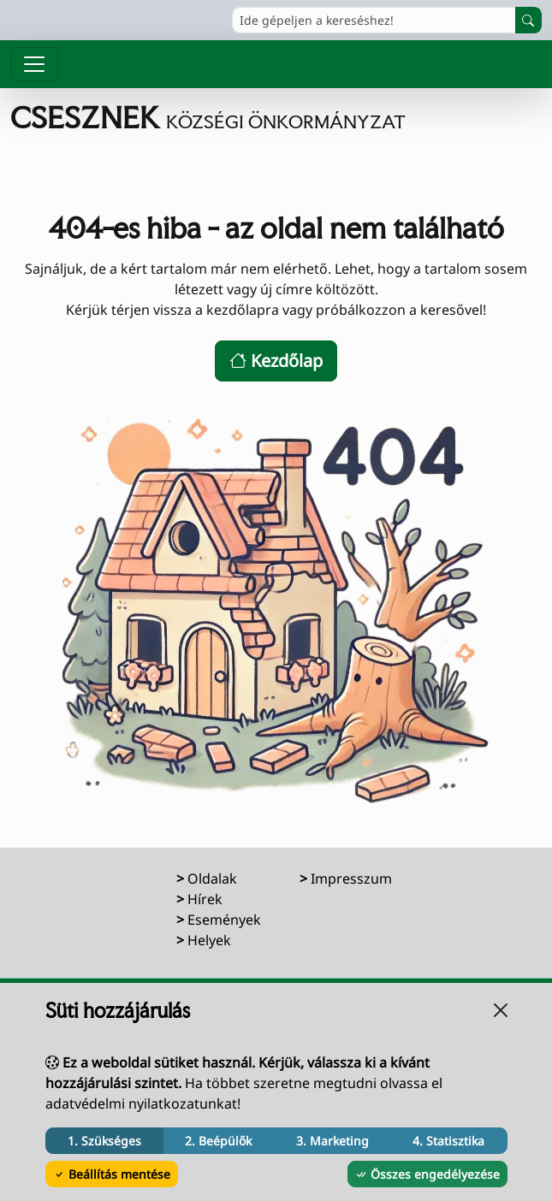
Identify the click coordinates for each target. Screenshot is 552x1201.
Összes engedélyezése (427, 1174)
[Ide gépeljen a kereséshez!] (374, 20)
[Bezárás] (500, 1010)
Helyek (209, 940)
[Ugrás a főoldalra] (276, 118)
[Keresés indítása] (528, 20)
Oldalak (212, 878)
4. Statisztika (448, 1141)
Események (224, 919)
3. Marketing (332, 1141)
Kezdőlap (276, 360)
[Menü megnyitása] (34, 64)
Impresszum (351, 878)
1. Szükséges (104, 1141)
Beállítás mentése (111, 1174)
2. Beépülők (218, 1141)
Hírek (205, 899)
